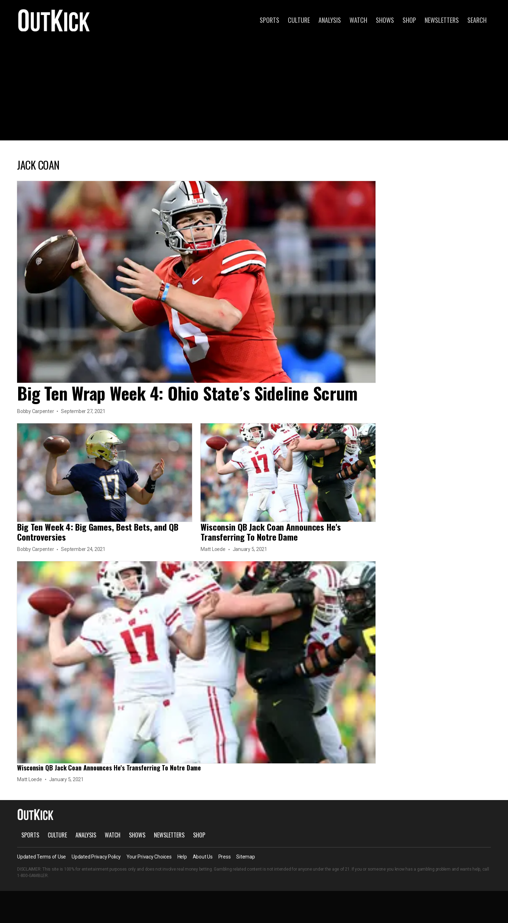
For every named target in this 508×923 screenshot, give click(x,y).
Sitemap (245, 857)
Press (224, 857)
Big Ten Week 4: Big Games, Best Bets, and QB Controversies (97, 531)
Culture (299, 20)
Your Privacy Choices (149, 857)
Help (182, 857)
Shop (409, 20)
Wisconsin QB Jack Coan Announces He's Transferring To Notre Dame (271, 531)
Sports (269, 20)
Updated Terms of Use (41, 857)
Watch (358, 20)
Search (477, 20)
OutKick (54, 20)
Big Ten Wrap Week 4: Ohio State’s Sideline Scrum (187, 393)
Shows (385, 20)
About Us (203, 857)
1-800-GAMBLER (32, 875)
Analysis (329, 20)
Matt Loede (213, 549)
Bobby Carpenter (35, 411)
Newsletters (442, 20)
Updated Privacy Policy (96, 857)
